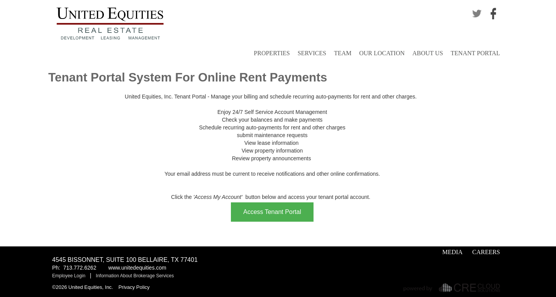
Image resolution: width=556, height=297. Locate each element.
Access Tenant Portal (272, 212)
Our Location (382, 53)
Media (452, 252)
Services (312, 53)
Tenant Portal (475, 53)
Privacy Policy (134, 287)
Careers (486, 252)
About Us (427, 53)
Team (342, 53)
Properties (272, 53)
